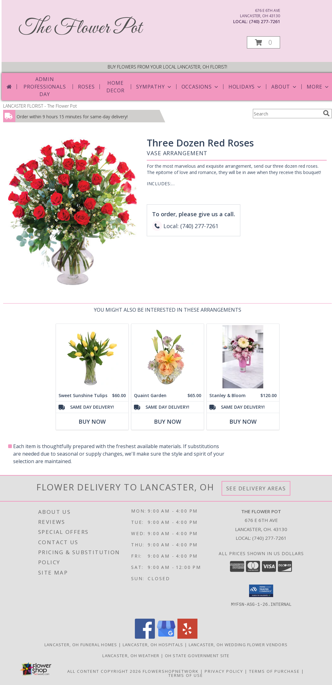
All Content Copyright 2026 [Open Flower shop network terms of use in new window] (104, 671)
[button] (263, 42)
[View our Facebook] (145, 637)
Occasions (200, 86)
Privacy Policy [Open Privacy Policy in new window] (224, 671)
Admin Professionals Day (44, 87)
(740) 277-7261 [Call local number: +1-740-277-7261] (264, 21)
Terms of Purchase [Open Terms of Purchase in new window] (274, 671)
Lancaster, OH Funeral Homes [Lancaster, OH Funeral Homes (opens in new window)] (80, 644)
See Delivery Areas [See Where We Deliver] (256, 488)
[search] (326, 113)
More (318, 86)
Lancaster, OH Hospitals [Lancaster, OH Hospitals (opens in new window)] (153, 644)
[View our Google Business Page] (166, 637)
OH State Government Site (197, 655)
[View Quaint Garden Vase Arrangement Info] (167, 357)
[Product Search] (286, 113)
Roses (86, 86)
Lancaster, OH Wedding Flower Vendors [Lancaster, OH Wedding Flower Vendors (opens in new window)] (238, 644)
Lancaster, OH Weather (130, 655)
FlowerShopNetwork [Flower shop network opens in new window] (171, 671)
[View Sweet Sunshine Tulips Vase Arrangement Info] (92, 357)
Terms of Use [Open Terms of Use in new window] (185, 675)
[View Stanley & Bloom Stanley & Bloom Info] (243, 357)
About (284, 86)
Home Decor (115, 86)
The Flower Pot (80, 28)
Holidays (245, 86)
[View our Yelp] (187, 637)
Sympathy (154, 86)
